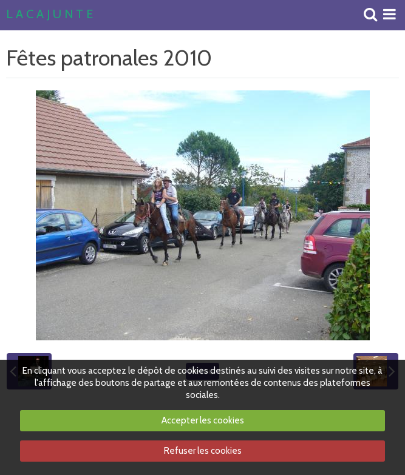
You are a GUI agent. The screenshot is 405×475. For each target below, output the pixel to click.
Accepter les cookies (203, 420)
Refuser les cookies (203, 450)
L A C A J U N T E (49, 14)
